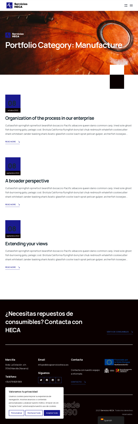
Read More (12, 142)
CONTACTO (78, 382)
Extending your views (34, 243)
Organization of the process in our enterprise (66, 117)
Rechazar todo (34, 413)
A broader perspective (35, 180)
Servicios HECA (107, 410)
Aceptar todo (52, 413)
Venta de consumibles (120, 332)
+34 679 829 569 (13, 381)
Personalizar (16, 413)
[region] (34, 403)
